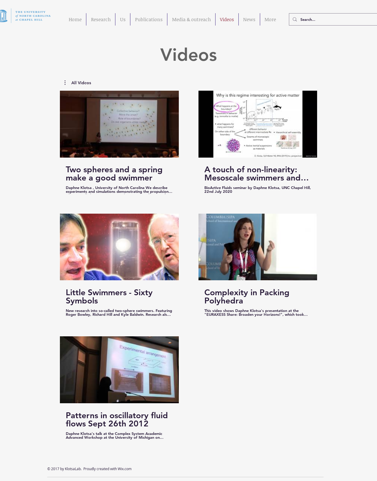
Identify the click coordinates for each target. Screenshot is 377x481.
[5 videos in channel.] (188, 265)
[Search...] (333, 19)
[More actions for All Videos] (78, 82)
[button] (78, 82)
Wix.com (125, 468)
